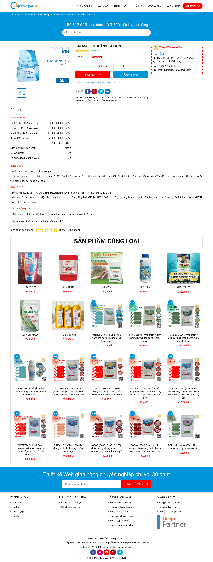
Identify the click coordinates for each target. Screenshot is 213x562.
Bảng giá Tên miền (168, 507)
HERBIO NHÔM (68, 335)
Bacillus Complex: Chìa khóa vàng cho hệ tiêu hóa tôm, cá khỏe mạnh (106, 338)
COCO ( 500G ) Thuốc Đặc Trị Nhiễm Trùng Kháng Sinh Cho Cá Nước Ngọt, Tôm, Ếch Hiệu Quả (107, 448)
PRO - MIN (145, 287)
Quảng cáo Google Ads (170, 511)
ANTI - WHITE (183, 287)
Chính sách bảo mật (71, 502)
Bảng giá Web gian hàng (170, 502)
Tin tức (15, 507)
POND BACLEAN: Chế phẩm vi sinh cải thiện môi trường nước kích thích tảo (183, 338)
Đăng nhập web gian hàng (122, 525)
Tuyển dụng (18, 511)
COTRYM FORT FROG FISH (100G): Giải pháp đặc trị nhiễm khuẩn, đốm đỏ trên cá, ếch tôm (106, 391)
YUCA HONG (68, 287)
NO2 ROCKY (30, 287)
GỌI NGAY (131, 74)
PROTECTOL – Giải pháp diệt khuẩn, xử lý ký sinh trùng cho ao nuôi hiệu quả (30, 391)
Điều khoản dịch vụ (70, 507)
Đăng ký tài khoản (119, 511)
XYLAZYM (107, 287)
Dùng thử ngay (193, 6)
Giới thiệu (17, 502)
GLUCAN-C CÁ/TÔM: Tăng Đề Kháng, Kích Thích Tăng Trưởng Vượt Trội (68, 448)
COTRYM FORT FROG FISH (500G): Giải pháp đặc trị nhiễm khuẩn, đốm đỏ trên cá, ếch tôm (68, 391)
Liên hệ (16, 516)
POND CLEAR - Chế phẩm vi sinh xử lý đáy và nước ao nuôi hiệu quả (145, 338)
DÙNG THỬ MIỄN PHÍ (136, 483)
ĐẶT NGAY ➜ (93, 74)
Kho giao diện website (121, 507)
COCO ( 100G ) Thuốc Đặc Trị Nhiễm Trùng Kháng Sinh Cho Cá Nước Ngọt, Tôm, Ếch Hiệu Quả (145, 448)
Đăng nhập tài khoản (120, 520)
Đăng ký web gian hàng (121, 516)
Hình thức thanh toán (120, 502)
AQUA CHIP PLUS (30, 335)
